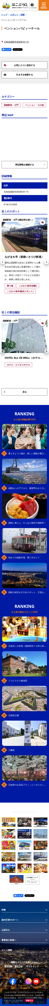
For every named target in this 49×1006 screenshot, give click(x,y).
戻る (15, 392)
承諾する (29, 1000)
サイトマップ (32, 966)
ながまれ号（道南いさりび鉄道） (24, 257)
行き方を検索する (18, 74)
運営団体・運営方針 (13, 966)
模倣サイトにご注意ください (24, 962)
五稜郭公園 (13, 715)
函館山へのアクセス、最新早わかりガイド (27, 488)
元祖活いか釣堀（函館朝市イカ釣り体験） (27, 646)
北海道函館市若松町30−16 (16, 41)
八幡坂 (11, 750)
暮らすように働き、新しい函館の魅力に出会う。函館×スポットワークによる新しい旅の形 (27, 453)
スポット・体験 (17, 14)
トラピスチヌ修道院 (17, 680)
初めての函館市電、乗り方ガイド (24, 557)
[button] (3, 262)
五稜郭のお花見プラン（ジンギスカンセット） (27, 784)
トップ (4, 14)
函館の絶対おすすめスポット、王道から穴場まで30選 (27, 592)
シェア (6, 49)
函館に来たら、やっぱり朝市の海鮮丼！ (27, 522)
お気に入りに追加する (19, 65)
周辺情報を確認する (30, 164)
